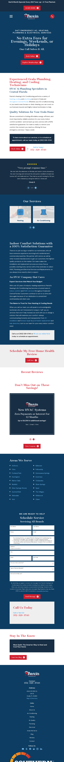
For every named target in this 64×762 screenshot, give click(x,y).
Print (36, 424)
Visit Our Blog (18, 657)
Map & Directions (32, 698)
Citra (13, 469)
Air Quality (32, 720)
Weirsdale (15, 496)
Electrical (32, 727)
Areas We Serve (32, 731)
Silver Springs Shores (19, 488)
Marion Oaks (16, 481)
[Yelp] (27, 749)
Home (32, 706)
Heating (32, 717)
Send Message (32, 596)
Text (27, 424)
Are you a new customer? (17, 562)
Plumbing (32, 724)
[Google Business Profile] (34, 749)
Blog (32, 734)
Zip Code (35, 557)
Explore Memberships (31, 62)
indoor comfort (15, 291)
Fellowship (39, 469)
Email (32, 424)
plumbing (27, 99)
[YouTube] (23, 749)
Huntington (16, 477)
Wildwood (39, 496)
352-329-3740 (38, 150)
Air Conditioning (32, 713)
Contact (32, 741)
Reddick (14, 484)
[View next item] (35, 188)
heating (12, 99)
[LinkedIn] (41, 749)
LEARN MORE (32, 8)
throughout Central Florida (19, 102)
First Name (13, 526)
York (13, 499)
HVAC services (29, 291)
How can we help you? (16, 573)
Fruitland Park (16, 473)
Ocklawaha (39, 481)
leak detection (15, 323)
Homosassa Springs (43, 473)
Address (12, 546)
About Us (32, 710)
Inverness (39, 477)
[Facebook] (30, 749)
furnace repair (26, 321)
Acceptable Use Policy (26, 543)
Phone (12, 532)
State (11, 557)
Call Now (32, 360)
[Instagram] (37, 749)
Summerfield (16, 492)
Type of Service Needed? (16, 568)
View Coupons (32, 446)
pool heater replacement (41, 321)
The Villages (40, 492)
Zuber (38, 499)
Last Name (36, 526)
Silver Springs (40, 484)
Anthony (15, 466)
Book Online (32, 56)
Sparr (37, 488)
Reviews (32, 738)
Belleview (39, 466)
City (11, 552)
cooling (18, 99)
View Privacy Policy (37, 543)
